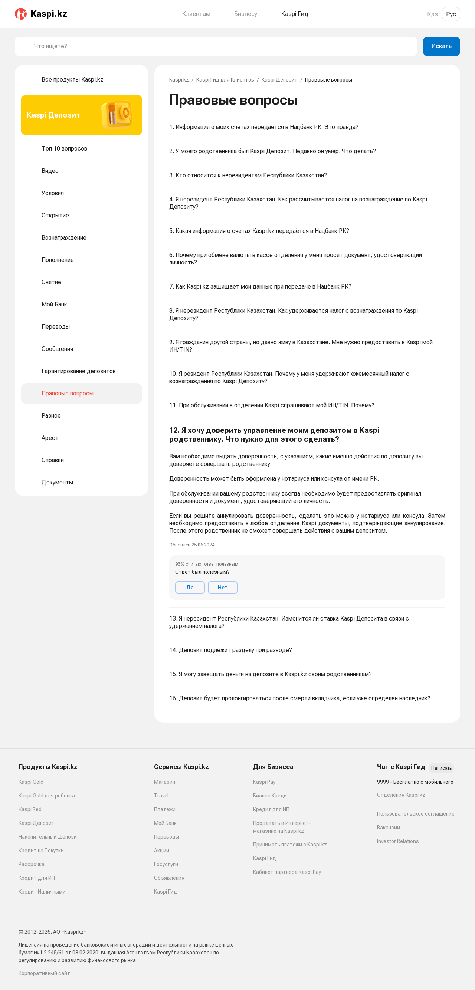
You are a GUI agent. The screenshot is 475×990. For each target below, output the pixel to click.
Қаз (432, 14)
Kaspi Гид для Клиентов (225, 80)
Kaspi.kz (179, 80)
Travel (161, 796)
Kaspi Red (30, 809)
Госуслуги (166, 864)
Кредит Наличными (42, 892)
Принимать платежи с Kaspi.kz (290, 845)
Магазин (164, 782)
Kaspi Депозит (280, 80)
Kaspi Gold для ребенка (47, 796)
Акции (161, 850)
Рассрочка (32, 864)
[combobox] (222, 46)
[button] (307, 513)
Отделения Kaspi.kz (401, 795)
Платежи (165, 809)
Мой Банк (165, 823)
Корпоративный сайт (44, 973)
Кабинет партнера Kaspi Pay (287, 872)
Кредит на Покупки (41, 850)
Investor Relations (398, 841)
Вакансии (388, 828)
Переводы (166, 837)
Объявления (169, 878)
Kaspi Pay (264, 782)
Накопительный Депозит (49, 837)
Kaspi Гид (165, 892)
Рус (451, 14)
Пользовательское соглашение (416, 814)
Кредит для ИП (37, 878)
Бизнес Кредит (271, 796)
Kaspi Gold (31, 782)
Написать (441, 768)
